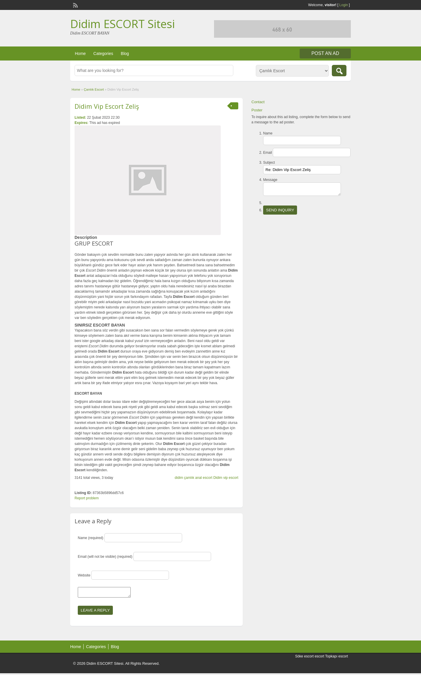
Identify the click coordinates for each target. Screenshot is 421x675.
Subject (269, 162)
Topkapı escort (336, 658)
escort (319, 658)
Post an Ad (325, 53)
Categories (103, 53)
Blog (125, 53)
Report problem (87, 498)
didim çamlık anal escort (194, 478)
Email (267, 153)
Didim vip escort (225, 478)
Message (270, 180)
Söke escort (304, 658)
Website (84, 575)
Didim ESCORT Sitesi (122, 23)
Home (80, 53)
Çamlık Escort (94, 89)
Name (267, 133)
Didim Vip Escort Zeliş (107, 106)
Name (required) (90, 538)
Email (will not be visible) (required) (105, 557)
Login (343, 5)
